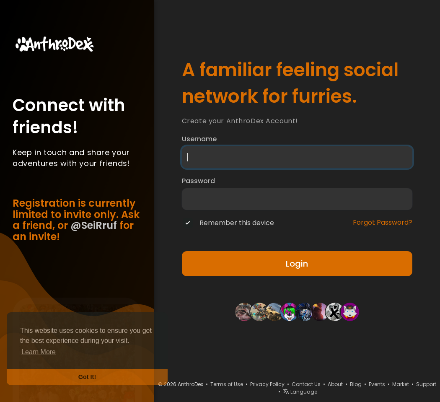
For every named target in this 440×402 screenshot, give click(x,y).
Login (297, 264)
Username (199, 139)
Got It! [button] (87, 376)
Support (426, 384)
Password (198, 181)
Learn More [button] (38, 351)
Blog (356, 384)
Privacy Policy (267, 384)
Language (300, 391)
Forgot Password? (382, 222)
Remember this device (236, 223)
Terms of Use (226, 384)
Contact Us (306, 384)
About (335, 384)
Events (377, 384)
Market (400, 384)
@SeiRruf (93, 225)
